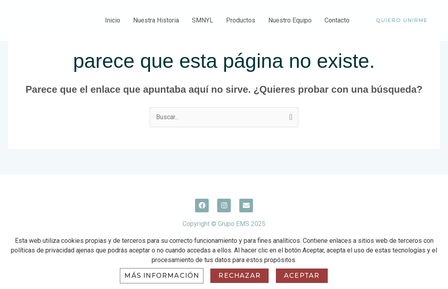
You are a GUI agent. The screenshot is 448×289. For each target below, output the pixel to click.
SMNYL (202, 20)
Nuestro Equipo (290, 20)
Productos (240, 20)
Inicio (112, 20)
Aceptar (301, 275)
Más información (161, 275)
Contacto (337, 20)
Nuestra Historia (156, 20)
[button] (402, 20)
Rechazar (239, 275)
